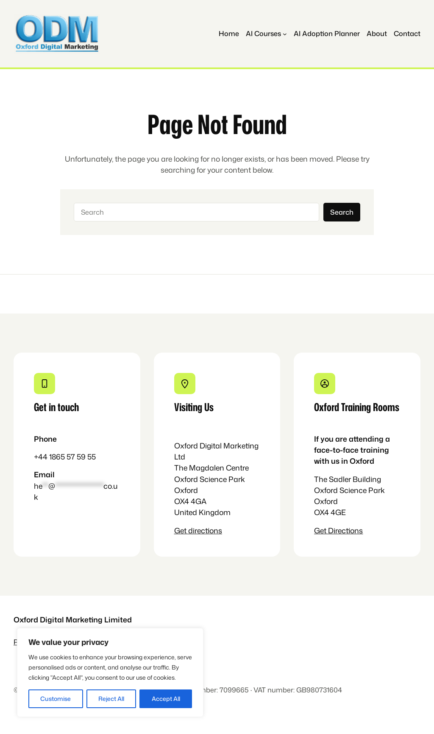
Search (341, 212)
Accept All (166, 699)
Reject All (111, 699)
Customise (55, 699)
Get (181, 530)
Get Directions (338, 530)
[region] (110, 672)
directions (205, 530)
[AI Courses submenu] (266, 33)
